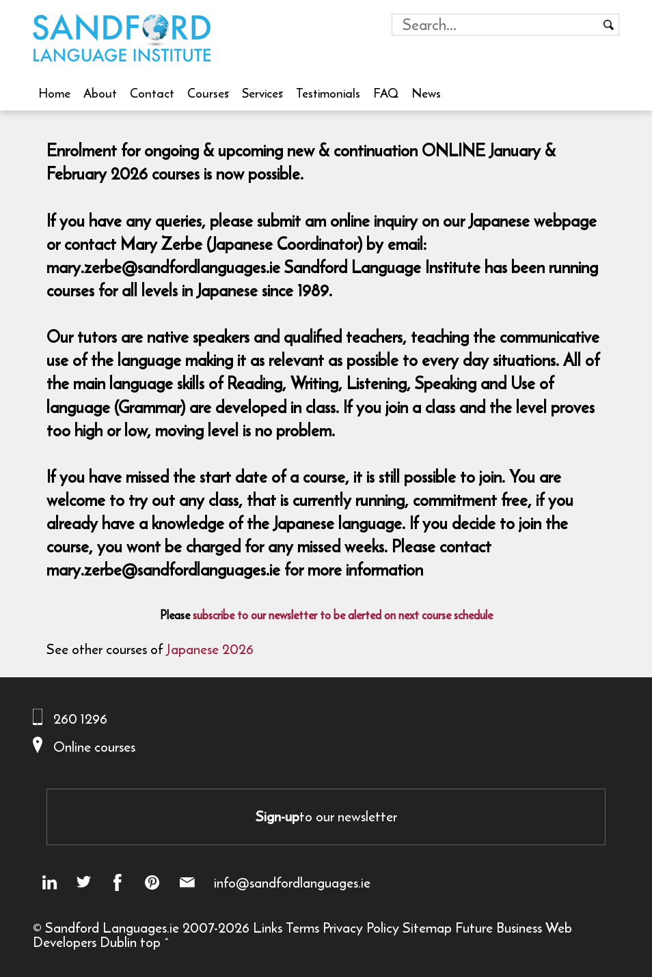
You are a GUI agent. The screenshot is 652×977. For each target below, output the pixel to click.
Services (262, 92)
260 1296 (80, 718)
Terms (302, 927)
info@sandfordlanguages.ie (292, 883)
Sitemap (427, 927)
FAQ (385, 92)
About (100, 92)
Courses (208, 92)
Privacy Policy (361, 927)
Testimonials (328, 92)
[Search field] (495, 24)
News (426, 92)
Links (267, 927)
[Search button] (608, 24)
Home (54, 92)
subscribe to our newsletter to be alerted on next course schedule (343, 615)
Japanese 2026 (210, 649)
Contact (152, 92)
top (150, 941)
